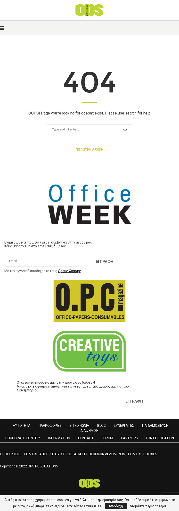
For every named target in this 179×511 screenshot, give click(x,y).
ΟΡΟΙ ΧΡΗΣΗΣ (10, 454)
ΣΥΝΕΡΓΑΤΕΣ (124, 425)
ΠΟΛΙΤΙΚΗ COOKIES (142, 454)
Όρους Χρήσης (69, 271)
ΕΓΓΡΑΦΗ (104, 261)
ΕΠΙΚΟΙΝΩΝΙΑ (79, 425)
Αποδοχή (116, 506)
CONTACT (86, 438)
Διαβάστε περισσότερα (148, 506)
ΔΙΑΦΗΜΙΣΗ (89, 431)
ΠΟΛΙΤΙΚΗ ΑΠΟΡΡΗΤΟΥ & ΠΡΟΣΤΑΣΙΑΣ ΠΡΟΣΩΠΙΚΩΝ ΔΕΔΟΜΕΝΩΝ (74, 454)
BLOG (101, 425)
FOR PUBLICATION (160, 438)
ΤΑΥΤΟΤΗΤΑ (21, 425)
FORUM (107, 438)
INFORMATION (59, 438)
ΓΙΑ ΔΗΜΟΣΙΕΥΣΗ (155, 425)
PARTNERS (129, 438)
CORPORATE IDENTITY (22, 438)
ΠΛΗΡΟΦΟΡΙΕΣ (50, 425)
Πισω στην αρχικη (89, 149)
